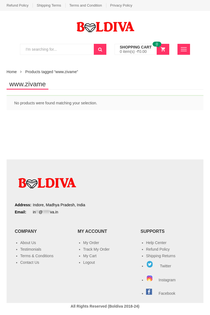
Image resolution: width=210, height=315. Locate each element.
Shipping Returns (160, 256)
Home (12, 72)
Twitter (158, 266)
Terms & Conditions (36, 256)
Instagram (161, 280)
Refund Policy (17, 5)
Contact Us (29, 262)
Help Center (156, 242)
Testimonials (30, 249)
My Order (91, 242)
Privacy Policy (121, 5)
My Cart (90, 256)
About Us (28, 242)
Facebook (167, 293)
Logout (89, 262)
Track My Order (96, 249)
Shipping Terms (49, 5)
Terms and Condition (85, 5)
